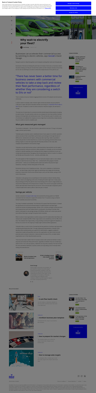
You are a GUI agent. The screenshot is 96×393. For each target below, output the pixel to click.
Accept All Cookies (73, 11)
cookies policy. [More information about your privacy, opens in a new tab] (48, 7)
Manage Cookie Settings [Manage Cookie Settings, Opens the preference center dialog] (73, 2)
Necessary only (73, 7)
